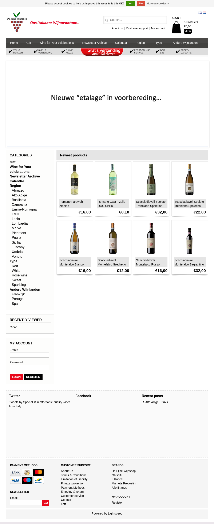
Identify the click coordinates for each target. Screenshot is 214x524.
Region (140, 42)
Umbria (17, 251)
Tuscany (18, 247)
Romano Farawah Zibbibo (71, 204)
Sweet (16, 280)
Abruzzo (18, 190)
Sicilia (16, 242)
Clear (13, 327)
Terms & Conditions (73, 475)
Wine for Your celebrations (56, 42)
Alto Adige (19, 195)
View (188, 31)
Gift (28, 42)
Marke (16, 228)
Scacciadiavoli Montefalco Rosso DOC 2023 (148, 264)
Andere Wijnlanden (185, 42)
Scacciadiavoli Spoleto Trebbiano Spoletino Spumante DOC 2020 (151, 206)
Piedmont (19, 233)
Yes (130, 3)
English (200, 13)
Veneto (17, 256)
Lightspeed (115, 513)
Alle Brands (119, 487)
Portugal (18, 299)
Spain (16, 303)
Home (14, 42)
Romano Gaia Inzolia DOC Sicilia (111, 204)
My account (158, 28)
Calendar (121, 42)
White (16, 270)
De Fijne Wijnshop (124, 471)
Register (117, 502)
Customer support (137, 28)
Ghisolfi (117, 475)
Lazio (16, 219)
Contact (66, 499)
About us (117, 28)
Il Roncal (117, 479)
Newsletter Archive (94, 42)
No (141, 3)
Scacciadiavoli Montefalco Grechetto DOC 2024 (112, 264)
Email (13, 498)
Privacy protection (72, 483)
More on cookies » (158, 3)
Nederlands (204, 13)
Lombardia (20, 223)
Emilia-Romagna (24, 209)
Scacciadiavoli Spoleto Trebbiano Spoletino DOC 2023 (189, 206)
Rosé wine (20, 275)
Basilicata (19, 200)
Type (159, 42)
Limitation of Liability (74, 479)
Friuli (15, 214)
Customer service (72, 495)
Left (63, 504)
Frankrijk (18, 294)
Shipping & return (72, 491)
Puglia (16, 237)
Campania (19, 204)
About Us (67, 471)
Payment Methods (73, 487)
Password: (16, 362)
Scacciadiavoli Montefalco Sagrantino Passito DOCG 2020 (189, 264)
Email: (14, 350)
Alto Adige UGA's (156, 402)
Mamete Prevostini (124, 483)
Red (15, 266)
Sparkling (19, 285)
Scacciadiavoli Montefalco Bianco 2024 (71, 264)
